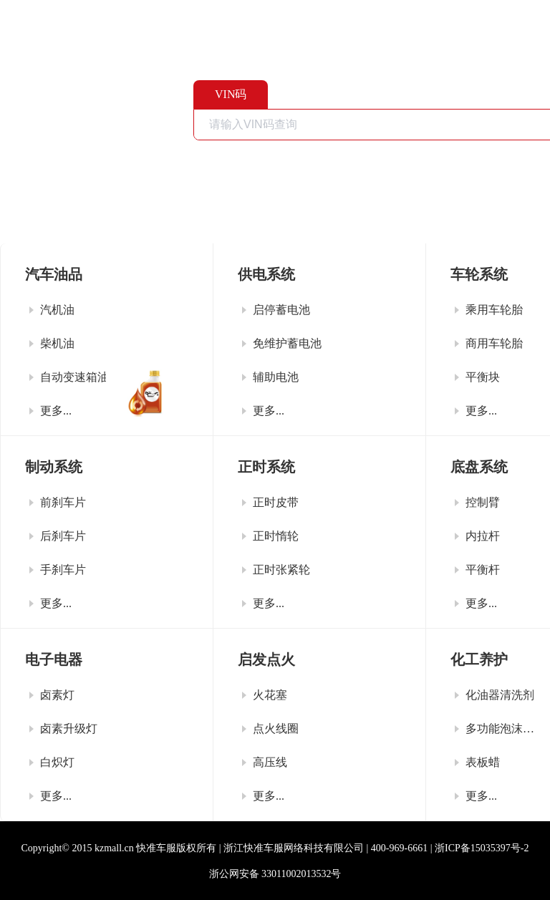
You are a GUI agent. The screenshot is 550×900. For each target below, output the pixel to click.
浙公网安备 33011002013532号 (275, 873)
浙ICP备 (482, 848)
